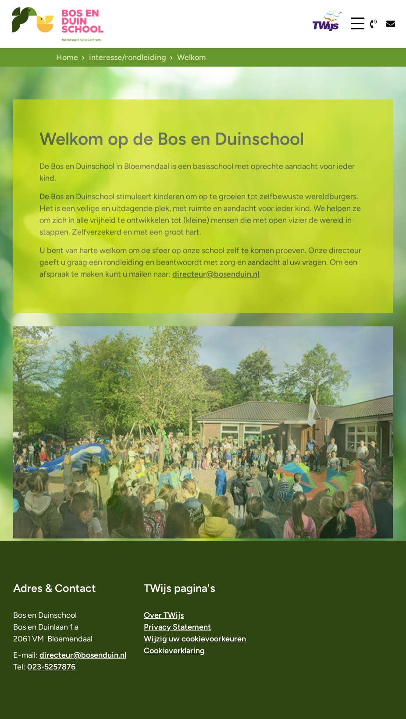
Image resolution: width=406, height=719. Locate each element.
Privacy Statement (177, 627)
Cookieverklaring (174, 650)
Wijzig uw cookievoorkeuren (195, 639)
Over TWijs (164, 615)
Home (67, 57)
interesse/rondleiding (127, 57)
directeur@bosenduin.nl (215, 293)
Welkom (191, 57)
